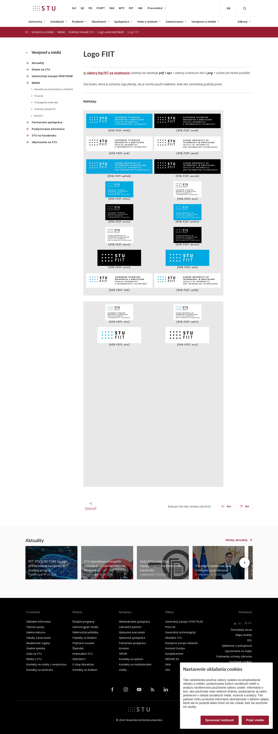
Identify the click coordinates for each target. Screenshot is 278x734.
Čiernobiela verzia (241, 629)
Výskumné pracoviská (132, 632)
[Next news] (244, 562)
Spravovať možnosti (219, 720)
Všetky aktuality (236, 540)
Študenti (78, 21)
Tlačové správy (35, 627)
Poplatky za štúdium (84, 637)
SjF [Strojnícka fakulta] (82, 8)
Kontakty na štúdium (84, 670)
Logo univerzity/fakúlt (111, 32)
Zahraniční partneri (130, 627)
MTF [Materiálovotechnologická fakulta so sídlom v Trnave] (121, 8)
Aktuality (38, 63)
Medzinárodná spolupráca (134, 621)
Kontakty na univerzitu (39, 670)
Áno (226, 506)
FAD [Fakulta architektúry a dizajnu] (111, 8)
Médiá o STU (34, 659)
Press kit (38, 96)
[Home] (26, 32)
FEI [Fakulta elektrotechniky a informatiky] (90, 8)
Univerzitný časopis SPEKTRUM (52, 76)
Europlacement (174, 653)
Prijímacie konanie (83, 643)
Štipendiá (77, 648)
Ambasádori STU (82, 653)
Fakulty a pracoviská (38, 637)
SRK (167, 670)
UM (140, 8)
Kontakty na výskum (131, 659)
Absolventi (99, 21)
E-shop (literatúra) (83, 664)
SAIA (168, 664)
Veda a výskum (147, 21)
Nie (244, 506)
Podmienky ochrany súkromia (234, 656)
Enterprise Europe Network (181, 643)
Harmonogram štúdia (85, 627)
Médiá (61, 32)
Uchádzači (57, 21)
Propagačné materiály (46, 102)
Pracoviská (155, 8)
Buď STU (38, 115)
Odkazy (243, 21)
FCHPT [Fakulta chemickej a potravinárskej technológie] (101, 8)
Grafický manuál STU (81, 32)
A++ (248, 623)
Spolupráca (121, 21)
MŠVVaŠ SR (172, 659)
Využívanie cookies (240, 661)
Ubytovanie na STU (44, 142)
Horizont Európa (175, 648)
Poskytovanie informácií (48, 129)
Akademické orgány (38, 643)
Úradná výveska (35, 648)
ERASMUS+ (79, 659)
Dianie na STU (41, 69)
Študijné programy (83, 621)
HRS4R (123, 653)
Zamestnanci (174, 21)
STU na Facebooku (44, 135)
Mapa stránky (243, 635)
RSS (249, 640)
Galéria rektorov (35, 632)
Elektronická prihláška (85, 632)
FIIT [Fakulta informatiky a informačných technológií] (131, 8)
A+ (240, 623)
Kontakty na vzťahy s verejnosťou (46, 664)
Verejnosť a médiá (203, 21)
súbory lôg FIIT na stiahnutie (108, 73)
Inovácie (124, 648)
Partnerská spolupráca (47, 122)
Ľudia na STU (34, 653)
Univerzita (35, 21)
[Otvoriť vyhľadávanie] (244, 8)
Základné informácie (38, 621)
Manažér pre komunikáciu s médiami (53, 89)
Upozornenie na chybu (238, 651)
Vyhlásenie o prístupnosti (237, 645)
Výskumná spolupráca (132, 637)
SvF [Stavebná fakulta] (74, 8)
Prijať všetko (255, 720)
